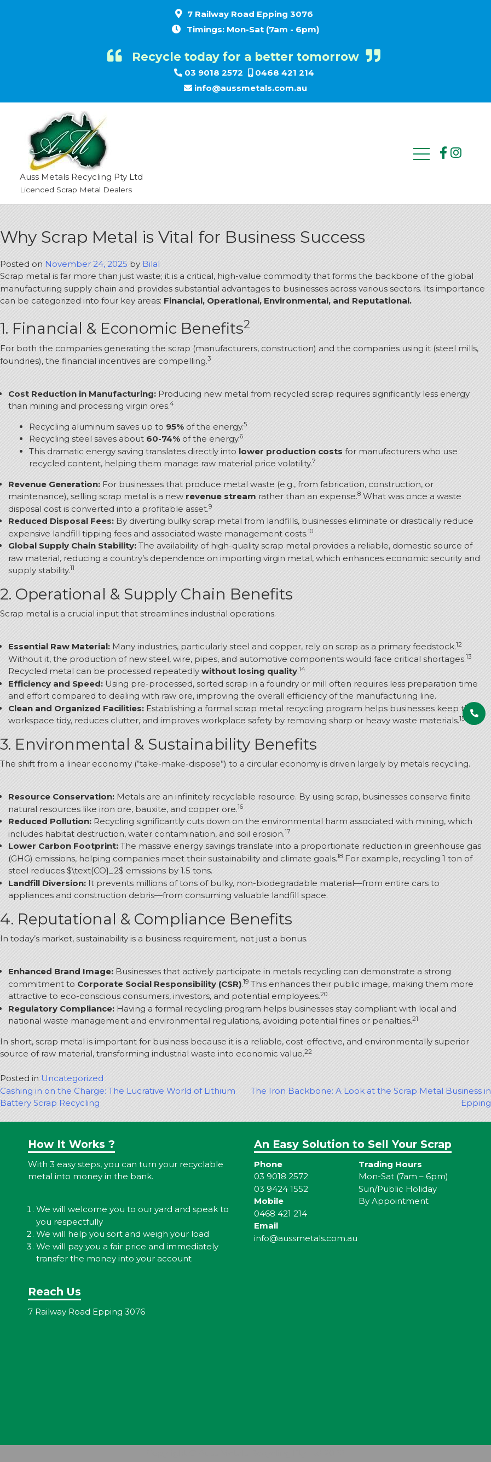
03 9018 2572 (213, 72)
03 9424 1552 (281, 1189)
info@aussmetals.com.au (250, 88)
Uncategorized (72, 1078)
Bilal (151, 264)
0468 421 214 (284, 72)
